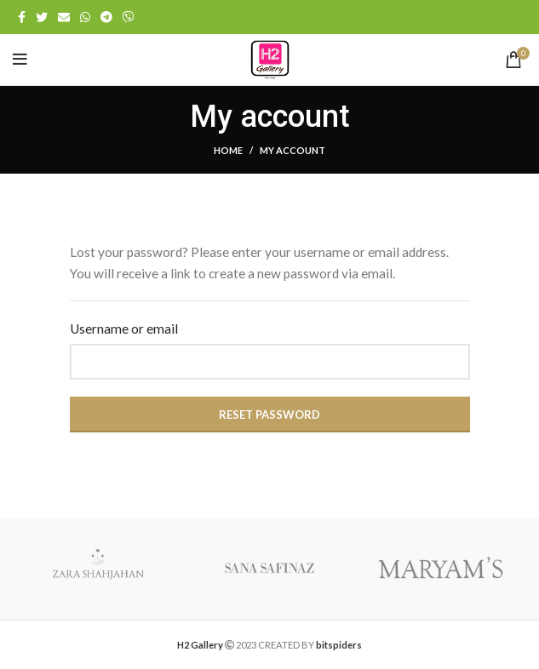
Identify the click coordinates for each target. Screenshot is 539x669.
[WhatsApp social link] (85, 17)
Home (228, 150)
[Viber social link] (129, 17)
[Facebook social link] (22, 17)
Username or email (124, 328)
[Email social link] (64, 17)
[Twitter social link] (42, 17)
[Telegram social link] (106, 17)
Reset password (269, 414)
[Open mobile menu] (20, 60)
